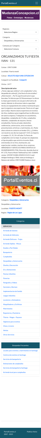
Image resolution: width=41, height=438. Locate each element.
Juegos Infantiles (9, 296)
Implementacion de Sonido (12, 291)
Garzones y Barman (10, 287)
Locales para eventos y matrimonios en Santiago (20, 351)
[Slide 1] (20, 193)
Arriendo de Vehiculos (11, 235)
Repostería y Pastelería (11, 313)
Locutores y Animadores (12, 300)
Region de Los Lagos (14, 213)
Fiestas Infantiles (9, 274)
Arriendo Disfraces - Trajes (12, 239)
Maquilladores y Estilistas (12, 304)
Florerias (6, 278)
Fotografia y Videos (10, 283)
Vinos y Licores (8, 326)
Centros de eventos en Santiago (14, 355)
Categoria (6, 37)
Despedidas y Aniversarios (19, 200)
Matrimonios (7, 309)
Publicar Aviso (32, 432)
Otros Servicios (8, 335)
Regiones (6, 29)
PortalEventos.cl (9, 3)
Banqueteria (7, 252)
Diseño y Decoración (10, 265)
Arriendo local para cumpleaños (14, 372)
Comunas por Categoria (11, 46)
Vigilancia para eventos (11, 322)
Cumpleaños (7, 257)
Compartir (23, 80)
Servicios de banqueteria (12, 359)
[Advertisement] (20, 398)
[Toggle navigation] (37, 3)
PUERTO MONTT (15, 208)
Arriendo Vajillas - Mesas (12, 244)
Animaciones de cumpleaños (13, 364)
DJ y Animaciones (9, 270)
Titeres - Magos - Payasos (12, 317)
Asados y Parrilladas (10, 248)
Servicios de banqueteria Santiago (15, 368)
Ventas (5, 330)
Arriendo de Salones (10, 231)
